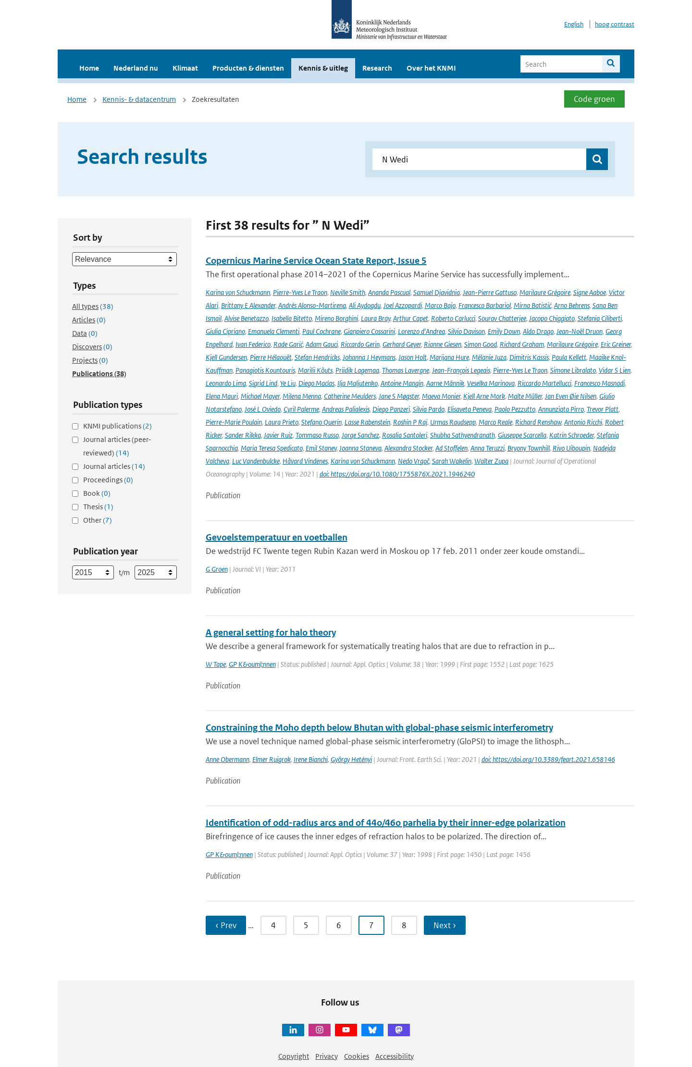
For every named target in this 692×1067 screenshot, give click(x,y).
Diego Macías (316, 383)
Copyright (293, 1056)
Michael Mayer (260, 396)
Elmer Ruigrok (271, 759)
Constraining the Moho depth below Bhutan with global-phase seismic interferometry (379, 727)
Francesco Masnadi (599, 383)
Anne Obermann (227, 759)
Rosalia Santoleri (404, 435)
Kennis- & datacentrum (139, 99)
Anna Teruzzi (487, 448)
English (573, 24)
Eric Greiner (616, 344)
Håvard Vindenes (305, 461)
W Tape (216, 664)
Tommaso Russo (317, 435)
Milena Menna (302, 396)
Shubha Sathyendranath (462, 435)
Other (97, 520)
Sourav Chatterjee (502, 318)
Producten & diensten (248, 68)
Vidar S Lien (614, 370)
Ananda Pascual (389, 292)
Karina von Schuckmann (238, 292)
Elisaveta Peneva (469, 409)
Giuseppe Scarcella (522, 435)
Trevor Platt (602, 409)
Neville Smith (347, 292)
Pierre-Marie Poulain (234, 422)
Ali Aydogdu (365, 305)
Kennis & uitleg (323, 68)
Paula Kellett (569, 357)
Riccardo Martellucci (544, 383)
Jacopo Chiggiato (552, 318)
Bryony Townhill (528, 448)
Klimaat (185, 68)
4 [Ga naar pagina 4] (273, 925)
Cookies (356, 1056)
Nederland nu (135, 68)
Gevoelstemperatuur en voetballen (276, 537)
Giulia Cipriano (225, 331)
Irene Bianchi (311, 759)
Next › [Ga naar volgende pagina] (444, 925)
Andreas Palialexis (346, 409)
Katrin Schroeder (571, 435)
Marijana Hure (449, 357)
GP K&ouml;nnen (252, 664)
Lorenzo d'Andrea (421, 331)
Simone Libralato (573, 370)
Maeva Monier (441, 396)
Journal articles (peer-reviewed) (117, 446)
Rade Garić (288, 344)
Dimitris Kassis (529, 357)
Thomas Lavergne (405, 370)
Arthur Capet (410, 318)
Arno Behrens (572, 305)
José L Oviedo (263, 409)
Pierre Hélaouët (271, 357)
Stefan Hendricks (317, 357)
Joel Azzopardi (402, 305)
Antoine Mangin (402, 383)
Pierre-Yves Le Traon (300, 292)
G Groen (217, 569)
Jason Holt (412, 357)
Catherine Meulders (350, 396)
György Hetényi (351, 759)
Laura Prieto (281, 422)
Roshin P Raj (410, 422)
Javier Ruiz (278, 435)
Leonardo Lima (226, 383)
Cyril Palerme (301, 409)
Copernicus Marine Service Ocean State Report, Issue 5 (316, 260)
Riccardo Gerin (360, 344)
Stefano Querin (321, 422)
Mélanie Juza (489, 357)
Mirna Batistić (532, 305)
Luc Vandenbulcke (256, 461)
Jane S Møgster (399, 396)
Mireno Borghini (336, 318)
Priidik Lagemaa (357, 370)
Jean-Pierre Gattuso (490, 292)
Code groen (594, 99)
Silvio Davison (466, 331)
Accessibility (394, 1056)
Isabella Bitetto (292, 318)
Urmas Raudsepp (453, 422)
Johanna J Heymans (369, 357)
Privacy (326, 1056)
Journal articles (114, 466)
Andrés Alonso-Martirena (312, 305)
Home (89, 68)
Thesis (98, 506)
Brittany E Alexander (248, 305)
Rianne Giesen (442, 344)
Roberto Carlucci (453, 318)
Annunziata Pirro (561, 409)
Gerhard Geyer (402, 344)
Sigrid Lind (263, 383)
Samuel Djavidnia (436, 292)
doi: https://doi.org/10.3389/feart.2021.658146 (548, 759)
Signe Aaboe (589, 292)
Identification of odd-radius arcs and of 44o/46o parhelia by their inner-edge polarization (386, 822)
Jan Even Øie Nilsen (570, 396)
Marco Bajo (440, 305)
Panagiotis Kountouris (265, 370)
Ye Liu (288, 383)
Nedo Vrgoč (413, 461)
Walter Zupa (491, 461)
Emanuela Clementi (273, 331)
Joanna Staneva (360, 448)
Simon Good (480, 344)
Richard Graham (522, 344)
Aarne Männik (445, 383)
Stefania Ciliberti (600, 318)
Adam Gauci (322, 344)
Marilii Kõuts (315, 370)
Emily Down (504, 331)
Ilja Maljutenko (357, 383)
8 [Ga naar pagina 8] (404, 925)
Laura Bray (375, 318)
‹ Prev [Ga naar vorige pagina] (225, 925)
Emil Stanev (321, 448)
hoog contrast (614, 24)
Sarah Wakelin (451, 461)
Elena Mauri (222, 396)
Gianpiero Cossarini (369, 331)
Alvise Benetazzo (246, 318)
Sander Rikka (243, 435)
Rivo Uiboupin (571, 448)
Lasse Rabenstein (367, 422)
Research (377, 68)
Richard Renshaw (538, 422)
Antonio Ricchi (583, 422)
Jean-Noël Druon (579, 331)
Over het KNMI (431, 68)
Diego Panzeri (391, 409)
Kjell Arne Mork (484, 396)
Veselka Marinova (491, 383)
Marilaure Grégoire (544, 292)
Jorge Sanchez (360, 435)
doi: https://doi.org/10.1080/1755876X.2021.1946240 (397, 473)
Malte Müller (525, 396)
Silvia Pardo (429, 409)
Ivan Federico (253, 344)
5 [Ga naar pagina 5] (306, 925)
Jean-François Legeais (461, 370)
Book (97, 493)
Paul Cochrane (321, 331)
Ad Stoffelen (451, 448)
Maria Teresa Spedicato (272, 448)
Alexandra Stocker (408, 448)
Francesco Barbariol (484, 305)
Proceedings (108, 479)
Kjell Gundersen (226, 357)
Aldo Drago (538, 331)
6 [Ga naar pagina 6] (338, 925)
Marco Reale (495, 422)
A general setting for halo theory (271, 632)
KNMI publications (117, 425)
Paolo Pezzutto (514, 409)
